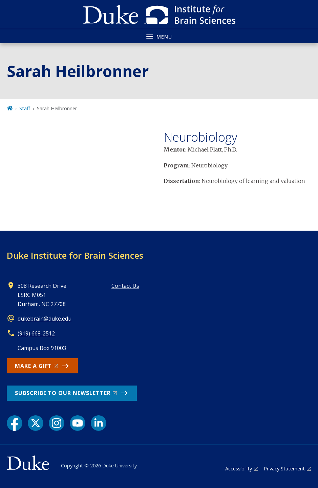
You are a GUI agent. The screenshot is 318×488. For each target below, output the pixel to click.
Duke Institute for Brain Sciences (75, 255)
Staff (24, 108)
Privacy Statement (284, 468)
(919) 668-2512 (36, 333)
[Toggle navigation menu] (159, 36)
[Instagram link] (56, 423)
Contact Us (125, 285)
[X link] (35, 423)
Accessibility (238, 468)
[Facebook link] (14, 423)
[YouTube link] (77, 423)
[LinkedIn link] (98, 423)
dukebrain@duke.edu (44, 318)
